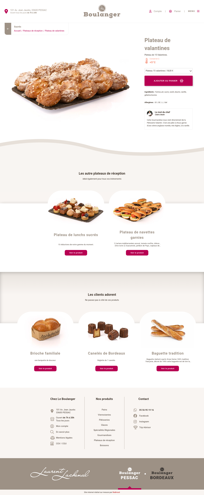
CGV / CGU (61, 443)
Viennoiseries (104, 414)
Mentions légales (64, 437)
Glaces (104, 425)
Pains (104, 409)
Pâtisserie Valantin (154, 123)
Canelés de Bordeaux (106, 353)
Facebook (144, 415)
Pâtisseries (104, 419)
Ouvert (65, 419)
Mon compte (62, 426)
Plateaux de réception (33, 30)
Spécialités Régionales (104, 430)
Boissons (104, 445)
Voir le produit (75, 253)
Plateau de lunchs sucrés (76, 235)
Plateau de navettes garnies (137, 235)
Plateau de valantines (54, 30)
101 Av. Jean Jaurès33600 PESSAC (65, 411)
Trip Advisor (145, 427)
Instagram (144, 421)
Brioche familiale (45, 353)
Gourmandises (104, 435)
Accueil (17, 30)
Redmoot (116, 492)
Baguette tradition (168, 353)
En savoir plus (62, 432)
